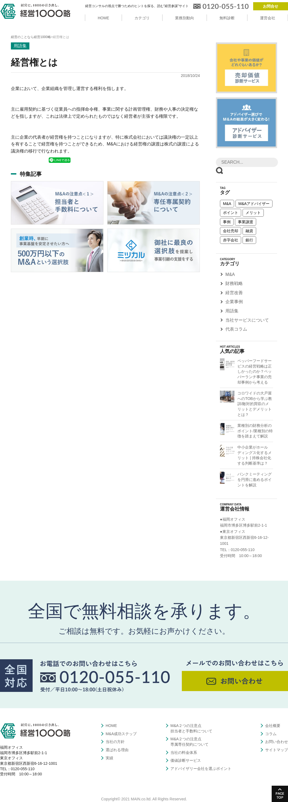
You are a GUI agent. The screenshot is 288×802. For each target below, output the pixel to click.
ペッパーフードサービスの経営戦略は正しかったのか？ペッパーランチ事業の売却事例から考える (254, 371)
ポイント (230, 212)
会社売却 (230, 231)
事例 (227, 222)
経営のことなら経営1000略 (31, 37)
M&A (227, 203)
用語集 (231, 311)
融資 (249, 231)
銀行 (249, 240)
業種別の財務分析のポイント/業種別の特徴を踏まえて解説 (255, 430)
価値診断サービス (185, 760)
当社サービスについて (247, 320)
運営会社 (267, 18)
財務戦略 (234, 283)
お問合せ (270, 6)
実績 (109, 758)
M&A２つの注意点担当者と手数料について (191, 728)
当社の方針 (115, 741)
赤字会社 (230, 240)
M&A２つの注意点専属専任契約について (189, 742)
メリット (253, 212)
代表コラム (236, 329)
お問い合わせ (276, 741)
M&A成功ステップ (121, 734)
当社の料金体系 (183, 752)
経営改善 (234, 292)
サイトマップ (276, 750)
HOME (103, 18)
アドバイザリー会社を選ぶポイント (200, 768)
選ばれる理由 (117, 750)
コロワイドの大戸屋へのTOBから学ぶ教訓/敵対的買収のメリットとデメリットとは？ (254, 403)
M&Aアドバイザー (253, 203)
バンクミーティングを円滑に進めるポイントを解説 (254, 479)
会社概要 (272, 725)
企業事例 (234, 301)
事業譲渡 (245, 222)
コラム (271, 734)
